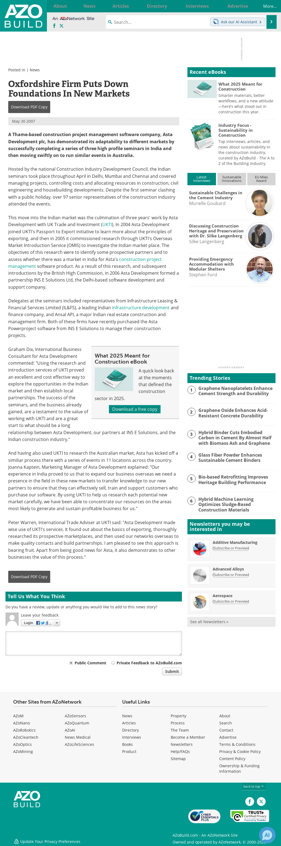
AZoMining (23, 751)
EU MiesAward (261, 179)
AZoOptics (22, 744)
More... (265, 6)
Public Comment (90, 662)
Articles (129, 723)
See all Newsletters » (209, 621)
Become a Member (188, 737)
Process (178, 723)
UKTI (107, 224)
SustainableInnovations (231, 179)
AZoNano (21, 723)
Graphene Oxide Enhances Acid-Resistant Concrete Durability (231, 413)
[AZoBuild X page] (61, 26)
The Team (180, 730)
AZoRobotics (24, 730)
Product (129, 751)
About (224, 715)
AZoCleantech (25, 737)
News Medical (78, 737)
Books (127, 744)
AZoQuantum (77, 723)
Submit (172, 671)
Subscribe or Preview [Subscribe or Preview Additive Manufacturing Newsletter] (231, 547)
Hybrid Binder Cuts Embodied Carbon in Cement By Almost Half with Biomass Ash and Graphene (233, 437)
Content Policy (232, 758)
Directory (130, 730)
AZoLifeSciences (79, 744)
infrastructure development (141, 308)
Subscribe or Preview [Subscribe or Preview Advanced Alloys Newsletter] (231, 574)
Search (225, 723)
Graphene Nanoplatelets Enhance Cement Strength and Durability (233, 391)
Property (178, 715)
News (35, 69)
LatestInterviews (201, 179)
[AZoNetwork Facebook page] (54, 26)
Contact (226, 730)
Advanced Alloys (228, 568)
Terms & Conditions (237, 744)
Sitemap (178, 758)
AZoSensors (75, 715)
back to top (253, 786)
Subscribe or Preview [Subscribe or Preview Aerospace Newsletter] (231, 600)
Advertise (228, 737)
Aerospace (222, 595)
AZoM (18, 715)
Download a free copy (134, 409)
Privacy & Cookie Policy (240, 751)
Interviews (131, 737)
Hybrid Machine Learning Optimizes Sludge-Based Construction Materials (236, 501)
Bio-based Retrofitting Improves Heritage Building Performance (231, 479)
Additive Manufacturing (235, 541)
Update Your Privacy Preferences (47, 839)
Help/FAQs (180, 751)
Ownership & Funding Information (239, 768)
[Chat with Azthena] (267, 835)
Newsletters (182, 744)
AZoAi (70, 730)
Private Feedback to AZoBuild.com (149, 662)
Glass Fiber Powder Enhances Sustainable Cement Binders (228, 457)
